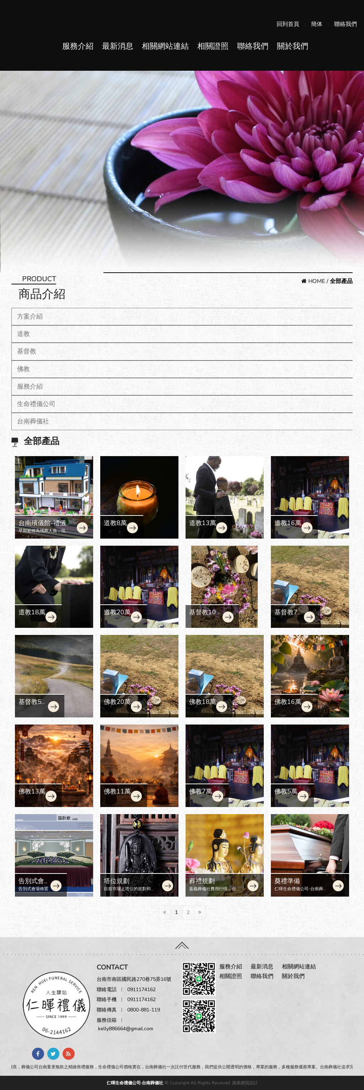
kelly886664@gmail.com (125, 1028)
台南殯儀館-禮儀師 (42, 527)
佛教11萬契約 (117, 795)
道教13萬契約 (202, 527)
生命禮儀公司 (36, 404)
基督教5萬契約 (33, 706)
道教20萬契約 (117, 616)
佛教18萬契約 (202, 706)
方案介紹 (30, 316)
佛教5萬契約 (286, 795)
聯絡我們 (345, 24)
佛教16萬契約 (287, 706)
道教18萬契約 (32, 616)
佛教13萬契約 (32, 795)
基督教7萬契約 (289, 616)
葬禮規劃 (202, 881)
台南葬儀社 (33, 421)
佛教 (23, 369)
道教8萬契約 (115, 527)
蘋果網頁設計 (245, 1083)
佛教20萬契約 (117, 706)
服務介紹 (77, 46)
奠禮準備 (287, 881)
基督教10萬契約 (206, 616)
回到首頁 (288, 24)
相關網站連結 (165, 46)
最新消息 (117, 46)
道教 (23, 334)
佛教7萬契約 (200, 795)
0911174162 (141, 989)
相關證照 (213, 46)
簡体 (316, 24)
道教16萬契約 (287, 527)
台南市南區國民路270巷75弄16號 (134, 979)
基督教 (26, 351)
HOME (313, 281)
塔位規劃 (116, 881)
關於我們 (292, 46)
